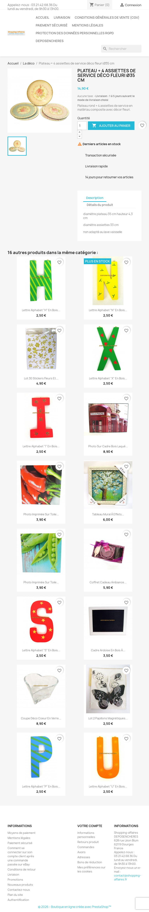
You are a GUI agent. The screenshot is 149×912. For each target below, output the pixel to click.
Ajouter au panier (111, 125)
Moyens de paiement (22, 833)
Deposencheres (50, 41)
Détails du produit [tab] (100, 205)
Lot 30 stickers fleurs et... (41, 378)
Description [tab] (94, 198)
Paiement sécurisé (52, 25)
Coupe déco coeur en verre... (41, 718)
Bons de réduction (89, 862)
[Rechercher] (121, 49)
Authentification (18, 900)
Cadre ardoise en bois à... (108, 650)
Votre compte (89, 826)
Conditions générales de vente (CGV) (107, 17)
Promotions (15, 879)
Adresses (83, 857)
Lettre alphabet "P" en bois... (41, 786)
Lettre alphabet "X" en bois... (108, 378)
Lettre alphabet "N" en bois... (108, 310)
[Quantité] (82, 125)
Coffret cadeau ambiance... (108, 582)
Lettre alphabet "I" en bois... (41, 446)
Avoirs (81, 852)
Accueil (42, 17)
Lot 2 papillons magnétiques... (108, 718)
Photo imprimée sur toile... (41, 514)
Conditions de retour (22, 869)
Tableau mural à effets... (108, 514)
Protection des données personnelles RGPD (75, 33)
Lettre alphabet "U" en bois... (108, 786)
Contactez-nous (19, 890)
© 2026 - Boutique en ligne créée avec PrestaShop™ (74, 907)
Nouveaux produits (20, 884)
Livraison (62, 17)
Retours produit (88, 842)
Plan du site (15, 895)
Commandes (85, 847)
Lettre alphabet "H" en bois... (41, 310)
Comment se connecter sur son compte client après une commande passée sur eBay (21, 856)
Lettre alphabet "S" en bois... (41, 650)
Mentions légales (87, 25)
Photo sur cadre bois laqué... (108, 446)
